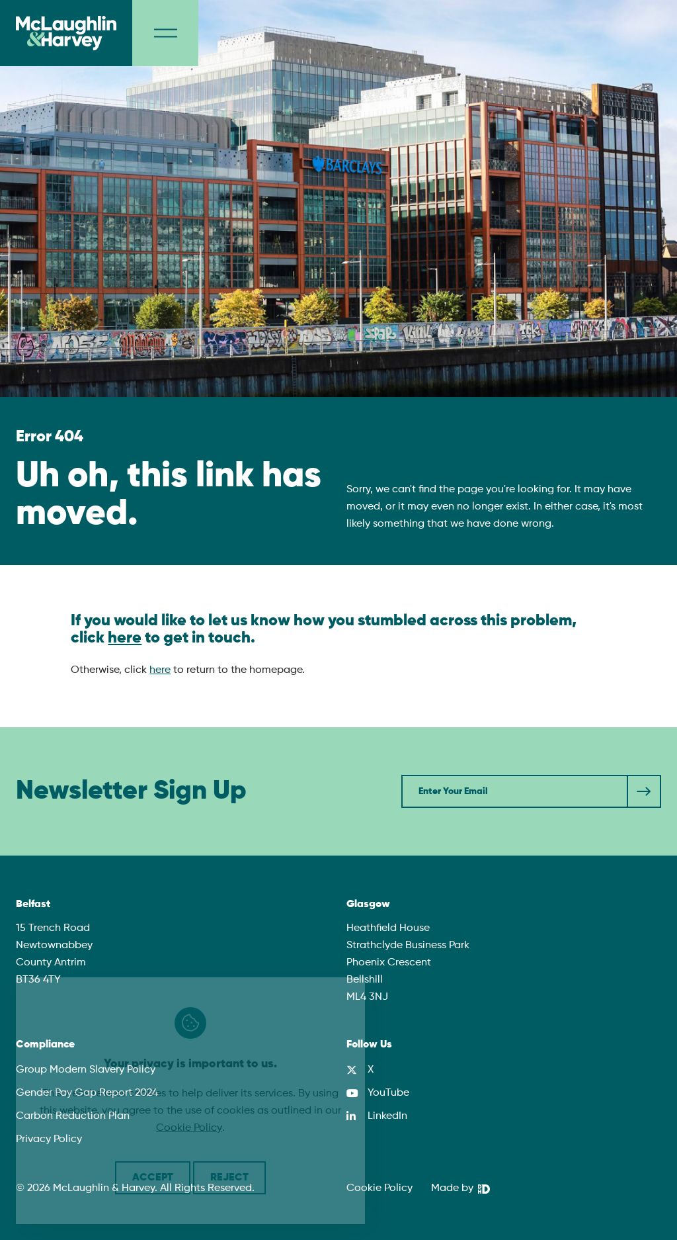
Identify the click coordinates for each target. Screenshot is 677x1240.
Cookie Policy (379, 1188)
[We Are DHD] (460, 1189)
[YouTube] (377, 1093)
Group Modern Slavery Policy (85, 1070)
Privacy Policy (49, 1139)
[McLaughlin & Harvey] (66, 33)
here (124, 638)
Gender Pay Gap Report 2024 (87, 1093)
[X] (360, 1070)
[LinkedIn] (376, 1116)
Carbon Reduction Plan (73, 1116)
